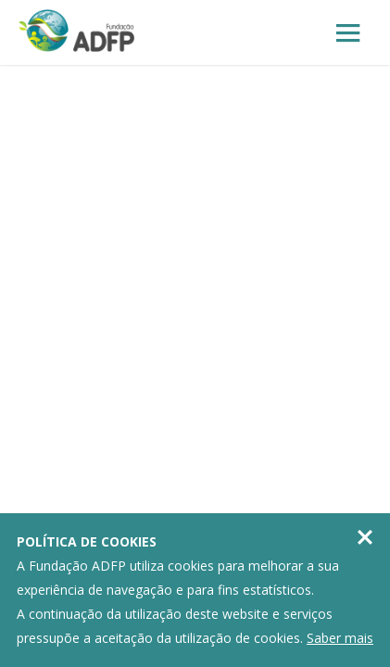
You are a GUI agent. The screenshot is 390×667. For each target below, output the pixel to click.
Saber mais (340, 638)
